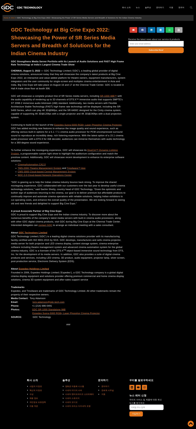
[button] (133, 30)
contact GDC (45, 225)
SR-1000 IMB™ (108, 96)
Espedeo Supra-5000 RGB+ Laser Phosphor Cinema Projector (88, 125)
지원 (171, 7)
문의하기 (160, 7)
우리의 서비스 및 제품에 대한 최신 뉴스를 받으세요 (145, 401)
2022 (13, 18)
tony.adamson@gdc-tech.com (48, 302)
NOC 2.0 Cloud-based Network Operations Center (45, 175)
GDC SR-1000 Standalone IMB (49, 309)
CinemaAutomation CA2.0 (32, 164)
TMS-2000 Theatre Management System (40, 168)
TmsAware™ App (76, 168)
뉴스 (138, 7)
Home (6, 18)
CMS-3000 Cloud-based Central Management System (47, 171)
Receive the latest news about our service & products (154, 39)
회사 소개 (126, 7)
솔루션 (148, 7)
